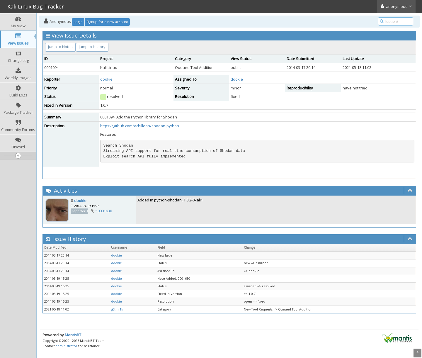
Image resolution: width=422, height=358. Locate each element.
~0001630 (103, 210)
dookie (106, 79)
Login (78, 21)
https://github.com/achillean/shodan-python (139, 125)
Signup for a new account (107, 21)
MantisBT (73, 334)
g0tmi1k (117, 309)
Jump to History (92, 46)
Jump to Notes (60, 46)
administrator (66, 346)
